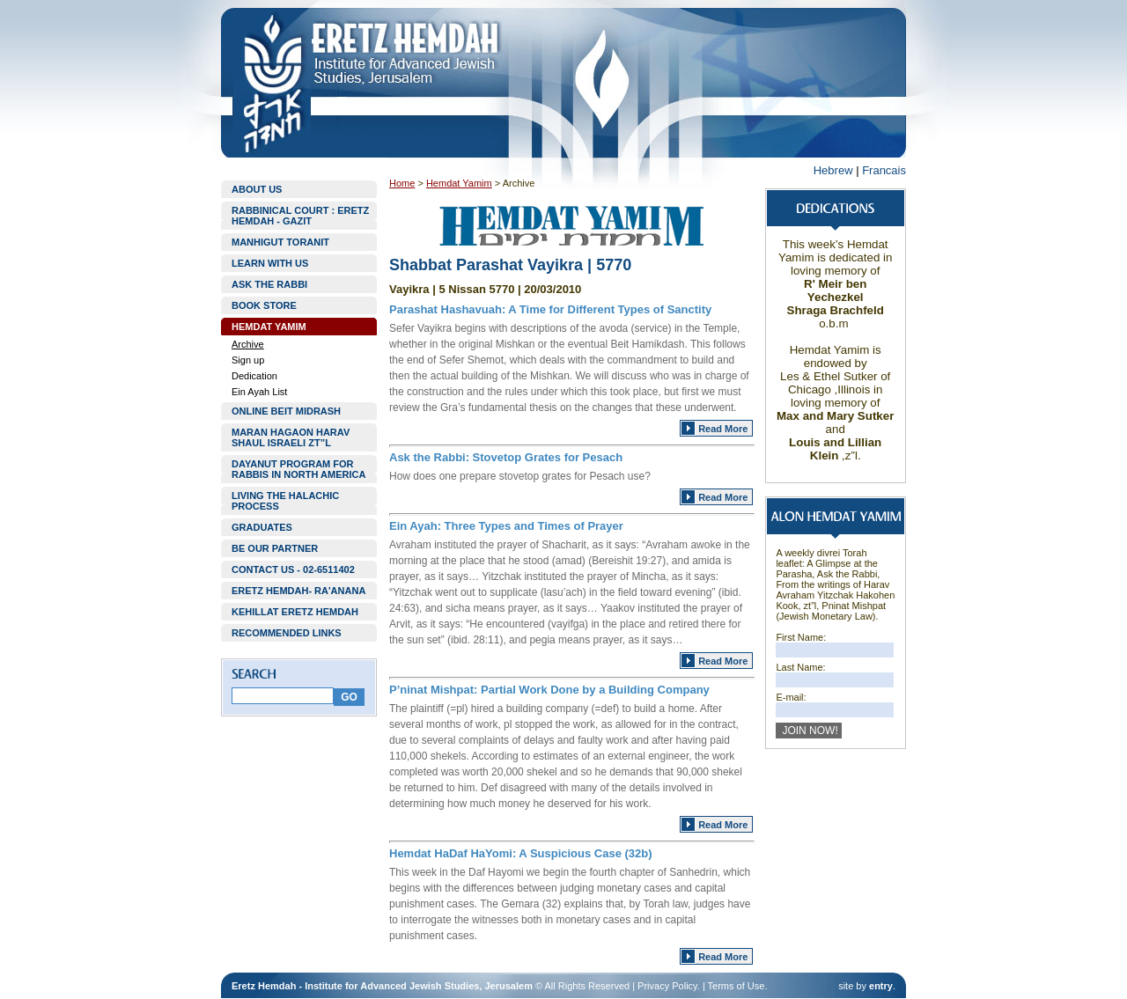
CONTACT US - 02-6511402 (293, 569)
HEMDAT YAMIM (269, 326)
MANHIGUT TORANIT (280, 242)
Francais (884, 170)
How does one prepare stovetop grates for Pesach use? (520, 476)
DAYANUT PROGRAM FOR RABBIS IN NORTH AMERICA (298, 469)
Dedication (254, 376)
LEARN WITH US (270, 263)
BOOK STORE (264, 305)
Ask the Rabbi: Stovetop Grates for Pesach (505, 457)
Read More (723, 428)
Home (402, 183)
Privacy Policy (667, 986)
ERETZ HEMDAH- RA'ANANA (298, 590)
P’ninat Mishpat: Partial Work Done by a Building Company (549, 689)
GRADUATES (262, 527)
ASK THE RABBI (269, 284)
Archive (248, 344)
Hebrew (833, 170)
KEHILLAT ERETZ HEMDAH (295, 611)
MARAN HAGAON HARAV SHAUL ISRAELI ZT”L (291, 437)
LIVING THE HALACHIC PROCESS (285, 500)
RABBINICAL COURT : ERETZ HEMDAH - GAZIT (300, 215)
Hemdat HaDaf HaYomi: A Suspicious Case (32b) (520, 853)
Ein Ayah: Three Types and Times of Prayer (506, 526)
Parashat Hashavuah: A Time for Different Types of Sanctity (550, 309)
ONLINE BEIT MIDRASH (286, 411)
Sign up (248, 360)
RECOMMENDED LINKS (287, 633)
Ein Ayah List (259, 391)
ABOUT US (257, 189)
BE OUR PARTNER (275, 548)
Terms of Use (736, 986)
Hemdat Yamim (459, 183)
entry (881, 986)
